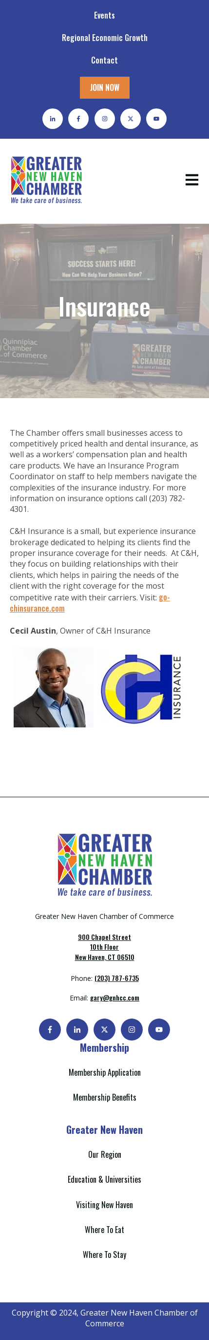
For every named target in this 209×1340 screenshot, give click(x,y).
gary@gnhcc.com (114, 997)
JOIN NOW (104, 87)
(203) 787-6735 (117, 978)
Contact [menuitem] (104, 60)
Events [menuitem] (104, 15)
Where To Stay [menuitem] (104, 1254)
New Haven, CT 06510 (104, 947)
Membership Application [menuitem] (105, 1072)
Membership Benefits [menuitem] (104, 1097)
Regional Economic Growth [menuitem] (105, 37)
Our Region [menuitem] (104, 1154)
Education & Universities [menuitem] (104, 1179)
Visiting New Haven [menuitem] (104, 1205)
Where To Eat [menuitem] (104, 1229)
